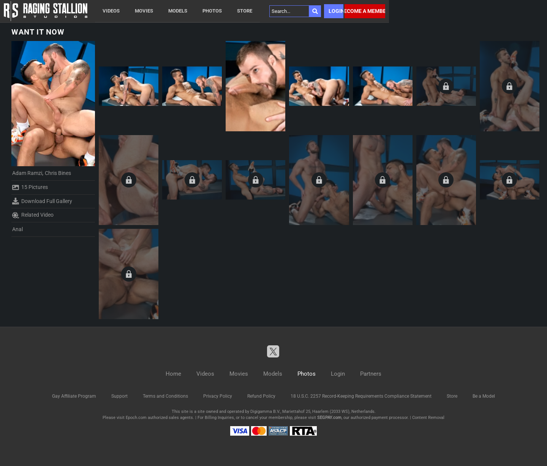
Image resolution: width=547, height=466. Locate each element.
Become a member (365, 11)
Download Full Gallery (42, 201)
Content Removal (428, 417)
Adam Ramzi (27, 173)
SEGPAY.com (329, 417)
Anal (17, 229)
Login (336, 11)
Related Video (33, 215)
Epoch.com (136, 417)
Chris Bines (58, 173)
